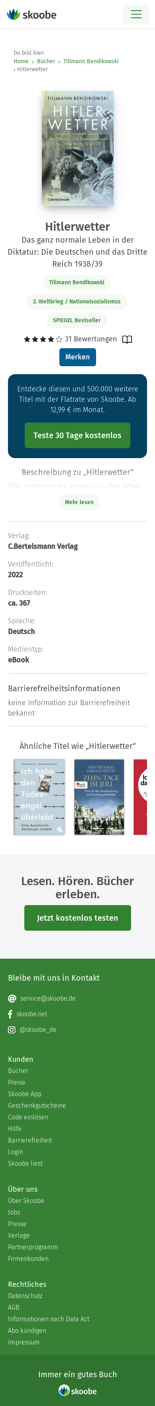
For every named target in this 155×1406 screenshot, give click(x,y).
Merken (77, 357)
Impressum (24, 1342)
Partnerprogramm (33, 1247)
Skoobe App (24, 1094)
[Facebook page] (77, 1014)
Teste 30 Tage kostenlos (77, 435)
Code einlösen (28, 1117)
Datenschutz (25, 1296)
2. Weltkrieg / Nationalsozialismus (77, 301)
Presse (17, 1224)
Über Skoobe (26, 1201)
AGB (14, 1307)
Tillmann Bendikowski (91, 61)
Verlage (19, 1235)
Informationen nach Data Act (48, 1319)
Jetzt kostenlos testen (77, 918)
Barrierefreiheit (30, 1140)
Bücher (46, 61)
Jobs (14, 1212)
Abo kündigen (27, 1330)
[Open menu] (136, 14)
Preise (17, 1082)
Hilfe (15, 1129)
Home (21, 61)
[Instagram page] (77, 1030)
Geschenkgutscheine (37, 1105)
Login (15, 1152)
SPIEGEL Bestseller (77, 320)
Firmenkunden (28, 1258)
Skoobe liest (25, 1163)
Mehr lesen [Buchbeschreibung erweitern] (79, 502)
